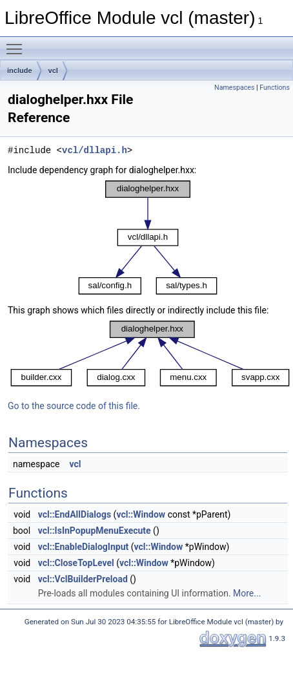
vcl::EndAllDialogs (74, 514)
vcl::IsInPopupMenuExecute (94, 530)
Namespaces (234, 87)
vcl (53, 70)
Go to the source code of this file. (74, 406)
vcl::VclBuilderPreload (83, 579)
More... (247, 593)
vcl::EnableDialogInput (83, 547)
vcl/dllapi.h (94, 150)
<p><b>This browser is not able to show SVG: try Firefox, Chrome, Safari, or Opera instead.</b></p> (148, 237)
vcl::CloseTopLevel (76, 563)
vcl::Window (140, 514)
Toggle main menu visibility (17, 43)
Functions (274, 87)
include (19, 70)
